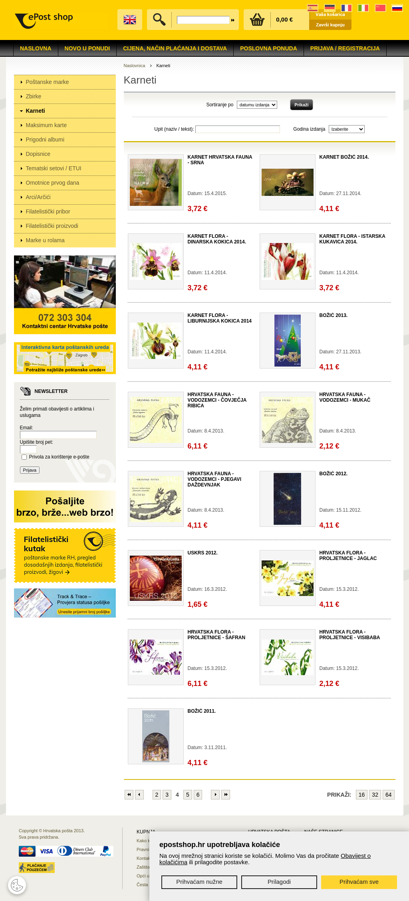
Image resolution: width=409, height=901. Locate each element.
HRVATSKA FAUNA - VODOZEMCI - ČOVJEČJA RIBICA (217, 400)
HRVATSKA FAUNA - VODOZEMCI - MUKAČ (345, 397)
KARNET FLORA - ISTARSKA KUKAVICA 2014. (352, 239)
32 (375, 794)
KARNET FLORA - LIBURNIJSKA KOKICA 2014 (220, 318)
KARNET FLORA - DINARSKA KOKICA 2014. (217, 239)
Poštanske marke (47, 82)
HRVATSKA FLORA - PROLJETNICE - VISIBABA (350, 634)
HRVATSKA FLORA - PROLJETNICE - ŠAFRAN (217, 634)
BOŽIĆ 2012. (334, 473)
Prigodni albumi (45, 139)
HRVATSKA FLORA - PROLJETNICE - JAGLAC (348, 555)
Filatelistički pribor (48, 211)
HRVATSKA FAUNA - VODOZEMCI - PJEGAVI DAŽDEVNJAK (214, 479)
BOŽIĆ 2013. (334, 315)
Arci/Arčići (38, 197)
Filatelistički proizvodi (52, 226)
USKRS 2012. (203, 553)
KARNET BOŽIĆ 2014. (344, 157)
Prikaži (301, 104)
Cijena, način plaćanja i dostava (175, 48)
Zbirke (34, 96)
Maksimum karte (46, 125)
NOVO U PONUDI (87, 48)
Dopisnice (38, 154)
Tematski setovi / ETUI (53, 168)
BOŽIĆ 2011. (202, 711)
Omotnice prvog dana (52, 182)
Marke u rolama (45, 240)
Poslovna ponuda (268, 48)
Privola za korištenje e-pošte (59, 457)
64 (388, 794)
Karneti (35, 111)
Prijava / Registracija (345, 48)
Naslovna (36, 48)
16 (362, 794)
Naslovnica (134, 65)
